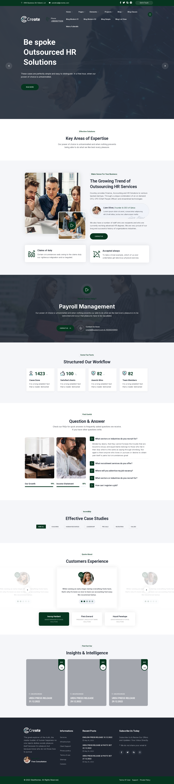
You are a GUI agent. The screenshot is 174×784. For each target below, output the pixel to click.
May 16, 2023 (88, 740)
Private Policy (145, 780)
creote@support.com (95, 330)
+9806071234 (57, 21)
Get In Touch (144, 3)
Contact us (99, 236)
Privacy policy (65, 751)
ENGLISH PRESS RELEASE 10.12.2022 (97, 737)
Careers (63, 764)
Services (63, 737)
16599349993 (112, 330)
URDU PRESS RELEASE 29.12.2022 (82, 700)
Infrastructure (65, 742)
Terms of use (65, 755)
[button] (146, 589)
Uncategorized (35, 694)
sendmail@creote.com (60, 3)
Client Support (65, 746)
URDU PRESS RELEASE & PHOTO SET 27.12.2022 (97, 757)
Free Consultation (39, 762)
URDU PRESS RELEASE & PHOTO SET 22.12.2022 (97, 746)
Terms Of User (124, 780)
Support (135, 780)
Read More (30, 87)
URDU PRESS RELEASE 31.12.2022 (40, 700)
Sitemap (63, 759)
